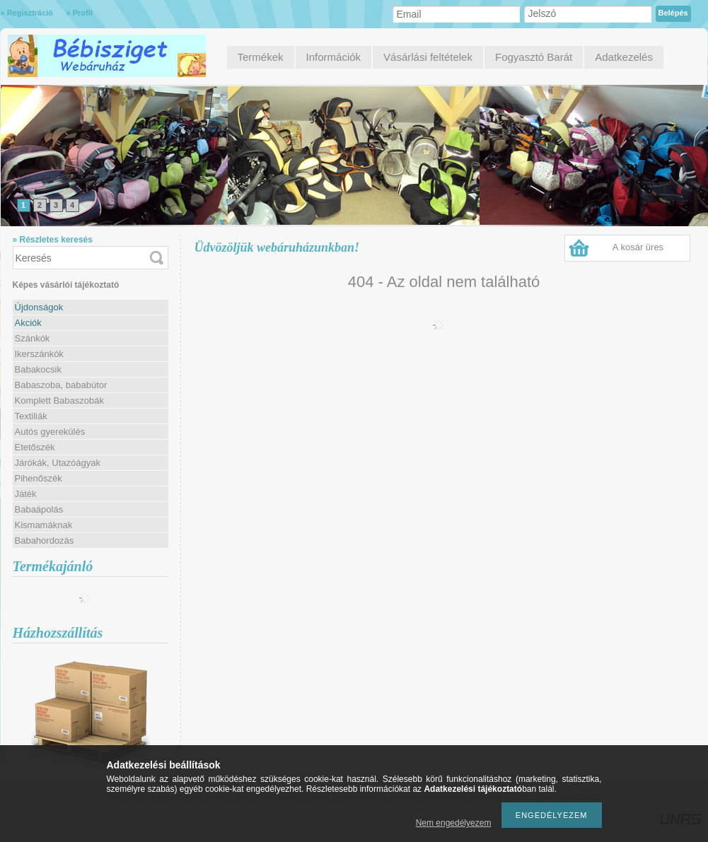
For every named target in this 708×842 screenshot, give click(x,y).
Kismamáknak (44, 525)
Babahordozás (44, 540)
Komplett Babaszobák (59, 400)
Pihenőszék (38, 478)
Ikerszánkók (39, 354)
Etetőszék (35, 447)
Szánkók (32, 338)
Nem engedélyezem (454, 823)
